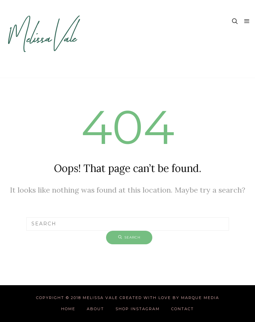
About (95, 308)
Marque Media (200, 297)
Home (68, 308)
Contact (182, 308)
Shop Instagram (138, 308)
